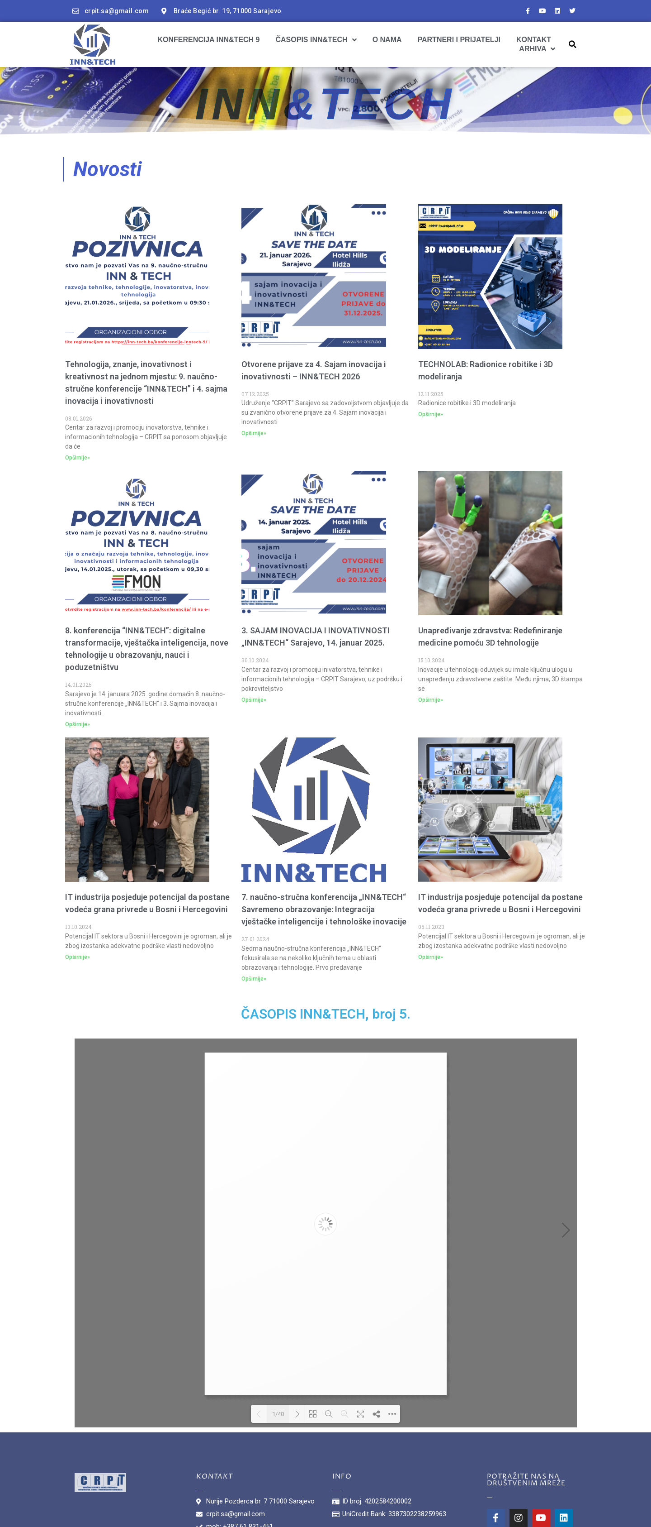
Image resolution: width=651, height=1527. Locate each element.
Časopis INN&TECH (316, 39)
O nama (387, 39)
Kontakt (533, 39)
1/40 (278, 1414)
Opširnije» (77, 458)
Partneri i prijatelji (459, 39)
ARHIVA (537, 48)
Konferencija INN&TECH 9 (208, 39)
